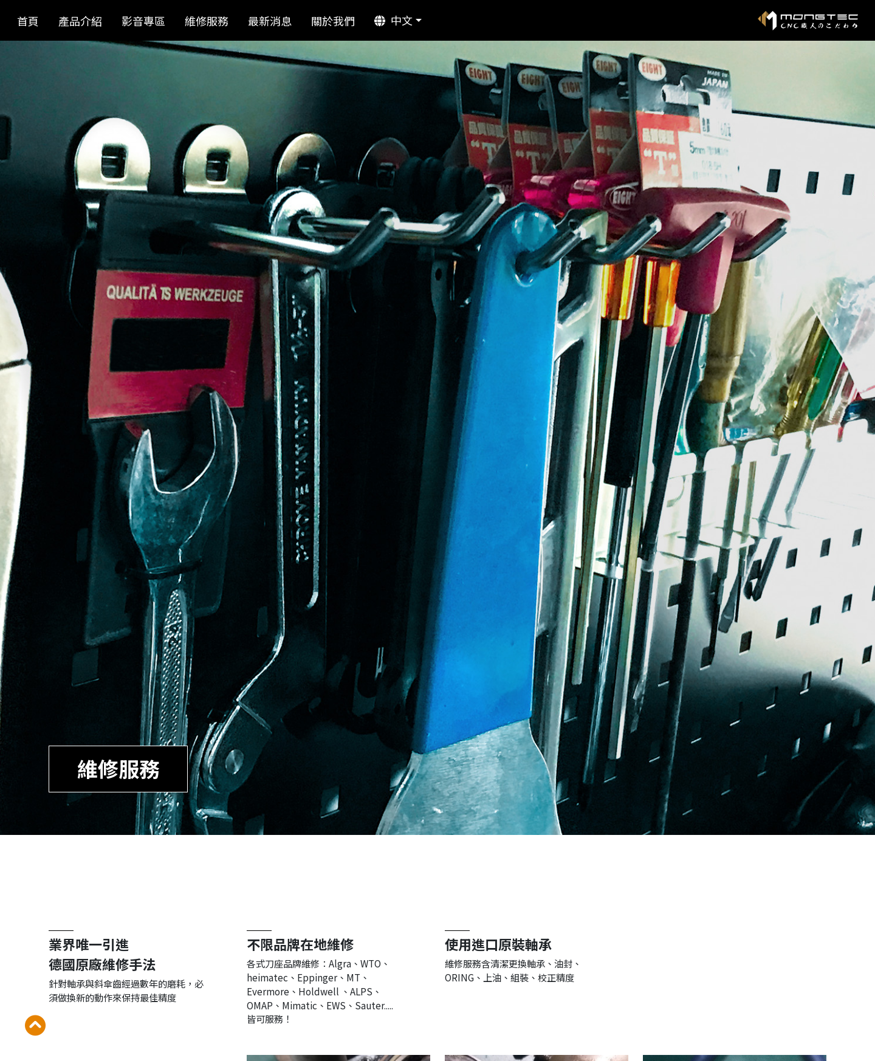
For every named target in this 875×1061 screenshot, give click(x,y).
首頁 (28, 21)
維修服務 (206, 21)
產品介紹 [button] (80, 21)
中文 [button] (393, 20)
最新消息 (270, 21)
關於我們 (333, 21)
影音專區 (143, 21)
